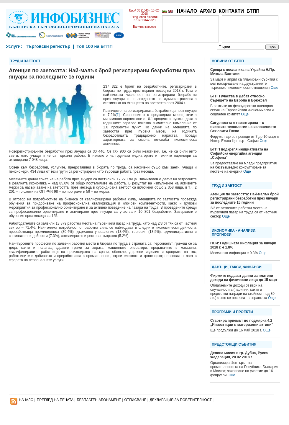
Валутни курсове (144, 26)
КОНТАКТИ (231, 11)
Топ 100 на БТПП (95, 46)
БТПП (253, 11)
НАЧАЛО (187, 11)
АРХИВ (208, 11)
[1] (117, 115)
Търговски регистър (48, 46)
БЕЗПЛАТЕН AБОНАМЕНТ (99, 400)
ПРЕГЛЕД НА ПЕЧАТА (55, 400)
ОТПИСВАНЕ (135, 400)
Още (274, 88)
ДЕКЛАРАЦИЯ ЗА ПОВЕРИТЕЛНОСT (181, 400)
